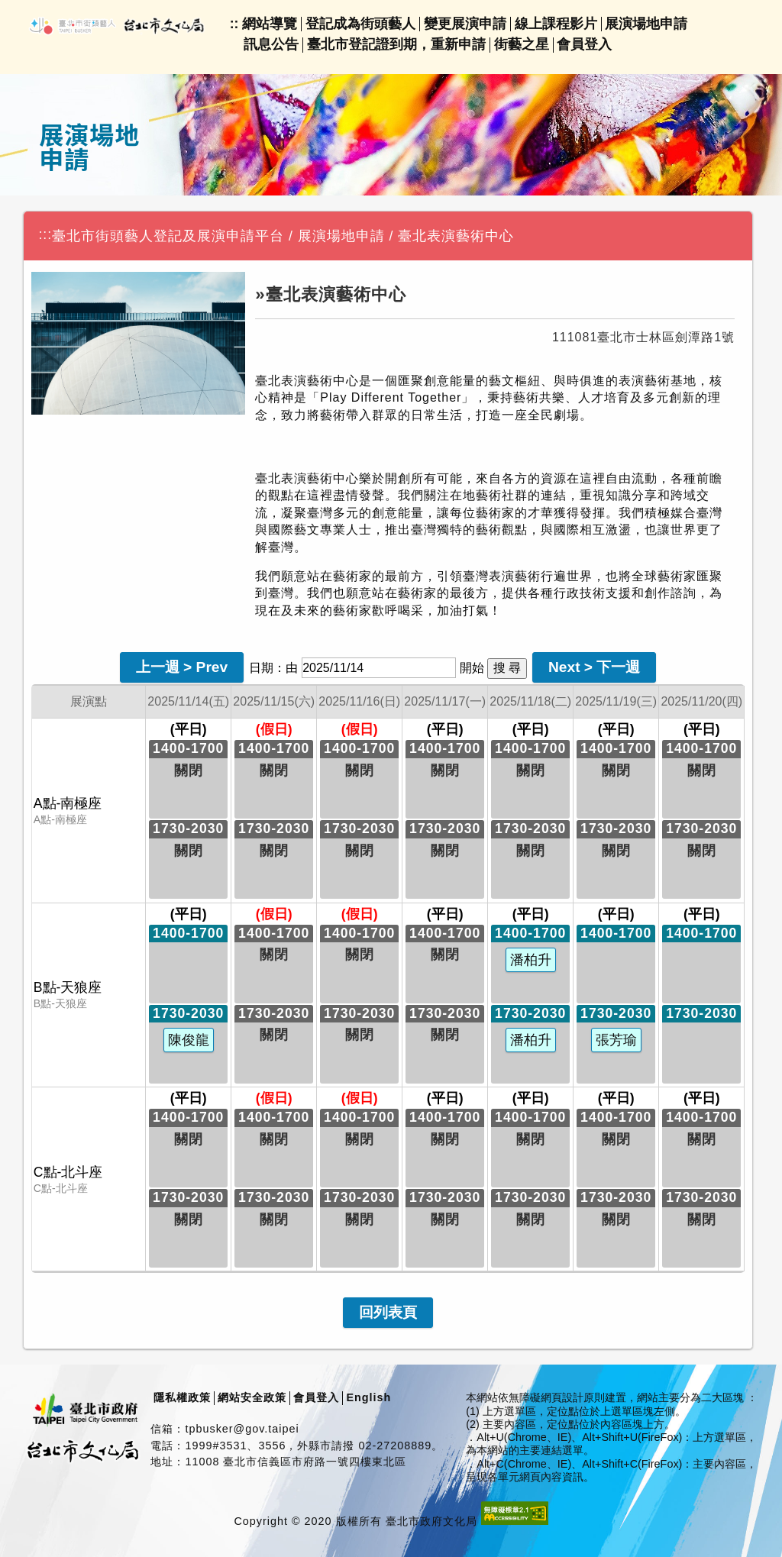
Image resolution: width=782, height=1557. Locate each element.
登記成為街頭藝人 (360, 23)
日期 (261, 667)
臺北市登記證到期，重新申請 (396, 44)
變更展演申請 (465, 23)
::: (45, 234)
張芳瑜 (616, 1040)
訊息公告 (271, 44)
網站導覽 (269, 23)
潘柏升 (530, 959)
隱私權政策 (182, 1397)
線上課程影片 (556, 23)
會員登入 (584, 44)
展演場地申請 (646, 23)
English (368, 1397)
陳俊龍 (188, 1040)
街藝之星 (521, 44)
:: (234, 23)
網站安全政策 (252, 1397)
